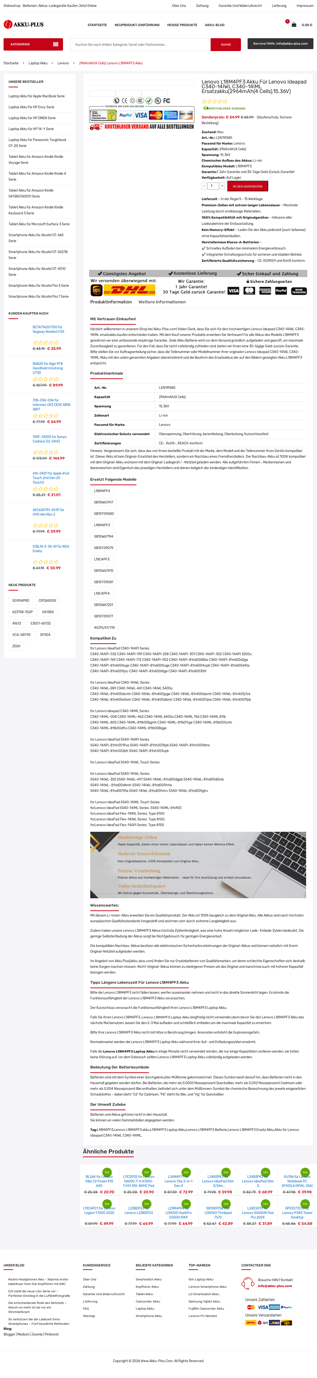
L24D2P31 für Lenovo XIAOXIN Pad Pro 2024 (257, 1217)
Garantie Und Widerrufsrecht (240, 6)
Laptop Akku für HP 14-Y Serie (31, 134)
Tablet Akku (144, 1299)
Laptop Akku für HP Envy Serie (31, 112)
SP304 (45, 639)
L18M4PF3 (102, 530)
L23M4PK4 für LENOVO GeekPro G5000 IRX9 (178, 1217)
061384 (48, 617)
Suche (226, 49)
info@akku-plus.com (275, 1291)
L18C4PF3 (101, 564)
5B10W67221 (103, 609)
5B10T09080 (104, 518)
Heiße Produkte (182, 25)
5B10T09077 (103, 621)
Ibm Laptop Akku (201, 1284)
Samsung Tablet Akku (205, 1307)
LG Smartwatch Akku (205, 1299)
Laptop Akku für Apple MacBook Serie (37, 101)
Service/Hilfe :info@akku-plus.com (280, 49)
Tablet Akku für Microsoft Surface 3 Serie (39, 229)
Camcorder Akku (148, 1307)
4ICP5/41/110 (104, 632)
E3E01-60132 (41, 628)
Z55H (16, 651)
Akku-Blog (215, 25)
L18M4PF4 (102, 496)
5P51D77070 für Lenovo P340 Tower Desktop (297, 1217)
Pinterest (52, 1341)
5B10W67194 (103, 541)
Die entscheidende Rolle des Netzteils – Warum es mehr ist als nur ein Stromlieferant (38, 1313)
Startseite (97, 25)
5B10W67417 (103, 507)
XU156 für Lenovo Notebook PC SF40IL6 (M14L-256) (297, 1185)
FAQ (86, 1314)
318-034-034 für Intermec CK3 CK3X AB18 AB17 (51, 409)
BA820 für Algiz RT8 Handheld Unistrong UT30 (48, 372)
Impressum (305, 6)
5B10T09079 (103, 552)
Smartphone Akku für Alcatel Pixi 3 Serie (39, 290)
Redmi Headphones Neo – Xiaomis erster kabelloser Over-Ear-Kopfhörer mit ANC (39, 1286)
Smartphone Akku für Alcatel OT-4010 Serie (37, 276)
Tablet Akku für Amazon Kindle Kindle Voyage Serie (36, 164)
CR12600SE (47, 605)
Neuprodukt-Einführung (137, 25)
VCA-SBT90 (21, 639)
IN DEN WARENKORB (248, 191)
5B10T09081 (103, 587)
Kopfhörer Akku (147, 1291)
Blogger (9, 1341)
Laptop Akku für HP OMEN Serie (32, 123)
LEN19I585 (224, 142)
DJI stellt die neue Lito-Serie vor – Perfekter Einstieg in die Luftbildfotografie (39, 1298)
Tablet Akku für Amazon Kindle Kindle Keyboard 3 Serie (36, 215)
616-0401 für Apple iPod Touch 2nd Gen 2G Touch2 (51, 482)
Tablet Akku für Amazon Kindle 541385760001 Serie (31, 198)
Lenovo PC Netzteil (203, 1322)
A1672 (16, 628)
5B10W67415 (103, 575)
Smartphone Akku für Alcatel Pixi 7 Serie (39, 301)
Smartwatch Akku (149, 1284)
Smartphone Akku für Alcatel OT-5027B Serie (38, 259)
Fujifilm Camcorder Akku (207, 1314)
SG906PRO (20, 605)
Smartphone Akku (149, 1322)
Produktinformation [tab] (112, 306)
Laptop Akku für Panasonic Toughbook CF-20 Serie (37, 147)
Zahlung (202, 6)
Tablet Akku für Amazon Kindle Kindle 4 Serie (37, 181)
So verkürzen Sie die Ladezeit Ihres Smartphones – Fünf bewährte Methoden (39, 1328)
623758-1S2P (22, 617)
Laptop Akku (38, 68)
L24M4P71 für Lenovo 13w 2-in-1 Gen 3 (178, 1185)
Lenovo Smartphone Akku (208, 1291)
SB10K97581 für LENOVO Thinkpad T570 (218, 1217)
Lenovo (63, 68)
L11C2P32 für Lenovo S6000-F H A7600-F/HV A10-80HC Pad (138, 1185)
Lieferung (279, 6)
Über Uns (179, 6)
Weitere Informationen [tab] (169, 306)
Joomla (37, 1341)
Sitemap (89, 1322)
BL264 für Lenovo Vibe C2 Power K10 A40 (99, 1185)
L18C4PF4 (102, 598)
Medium (23, 1341)
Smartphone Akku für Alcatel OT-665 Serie (36, 243)
